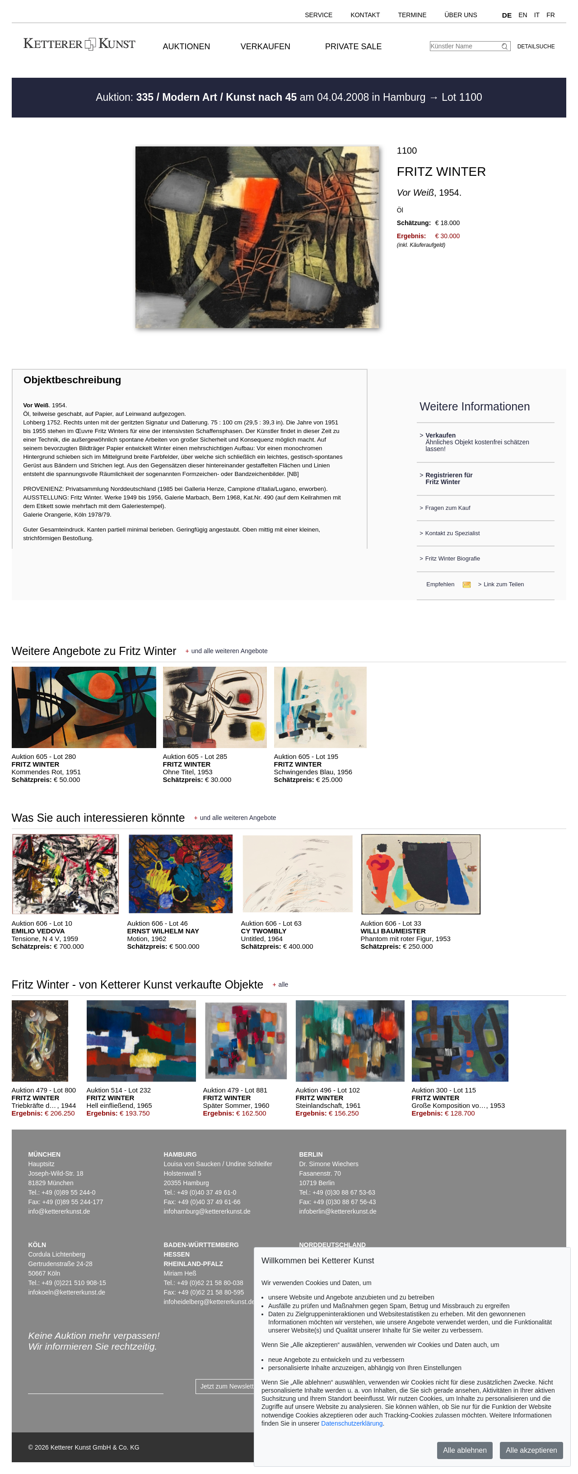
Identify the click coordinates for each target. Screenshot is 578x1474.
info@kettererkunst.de (59, 1211)
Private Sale (353, 46)
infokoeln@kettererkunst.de (66, 1292)
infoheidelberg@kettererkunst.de (209, 1301)
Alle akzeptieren (531, 1450)
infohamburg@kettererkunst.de (206, 1211)
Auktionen (186, 46)
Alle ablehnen (465, 1450)
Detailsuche (536, 46)
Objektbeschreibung (72, 380)
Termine (412, 15)
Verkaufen (265, 46)
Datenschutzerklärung (351, 1423)
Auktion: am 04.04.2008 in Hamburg (262, 97)
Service (318, 15)
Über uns (460, 15)
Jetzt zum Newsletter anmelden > (247, 1386)
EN (522, 15)
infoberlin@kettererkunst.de (337, 1211)
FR (550, 15)
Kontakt (365, 15)
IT (537, 15)
